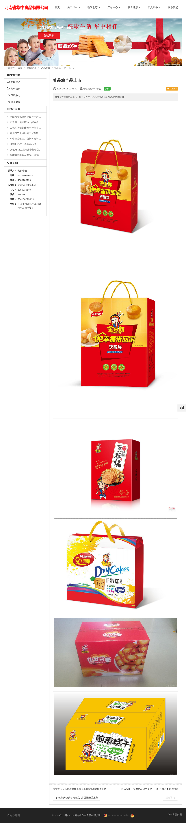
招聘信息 (13, 88)
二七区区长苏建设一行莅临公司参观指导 (26, 127)
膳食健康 (134, 7)
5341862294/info (26, 199)
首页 (57, 7)
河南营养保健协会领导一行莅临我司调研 (26, 116)
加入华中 (154, 7)
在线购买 (49, 37)
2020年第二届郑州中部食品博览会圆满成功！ (26, 149)
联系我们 (173, 7)
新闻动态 (93, 7)
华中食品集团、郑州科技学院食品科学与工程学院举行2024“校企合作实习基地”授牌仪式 (26, 138)
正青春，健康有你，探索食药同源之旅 (26, 122)
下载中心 (13, 95)
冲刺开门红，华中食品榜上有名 (26, 144)
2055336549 (24, 189)
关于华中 (73, 7)
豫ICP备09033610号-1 (119, 815)
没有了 (170, 797)
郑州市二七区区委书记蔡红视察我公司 (26, 133)
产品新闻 (46, 68)
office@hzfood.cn (27, 185)
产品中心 (113, 7)
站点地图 (13, 815)
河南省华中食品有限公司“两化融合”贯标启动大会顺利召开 (26, 155)
